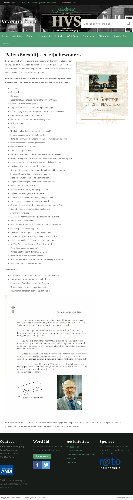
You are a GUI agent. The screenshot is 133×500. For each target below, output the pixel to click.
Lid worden (42, 456)
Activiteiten (17, 36)
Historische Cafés (74, 450)
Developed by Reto (124, 497)
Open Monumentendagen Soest (80, 454)
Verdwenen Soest (69, 2)
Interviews (71, 462)
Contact (6, 43)
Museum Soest (9, 2)
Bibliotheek (71, 458)
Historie (59, 36)
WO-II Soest (73, 36)
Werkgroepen (72, 446)
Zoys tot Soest (121, 36)
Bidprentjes (104, 36)
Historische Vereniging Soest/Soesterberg (38, 2)
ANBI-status (6, 487)
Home (5, 36)
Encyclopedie (44, 36)
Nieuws (30, 36)
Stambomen (89, 36)
